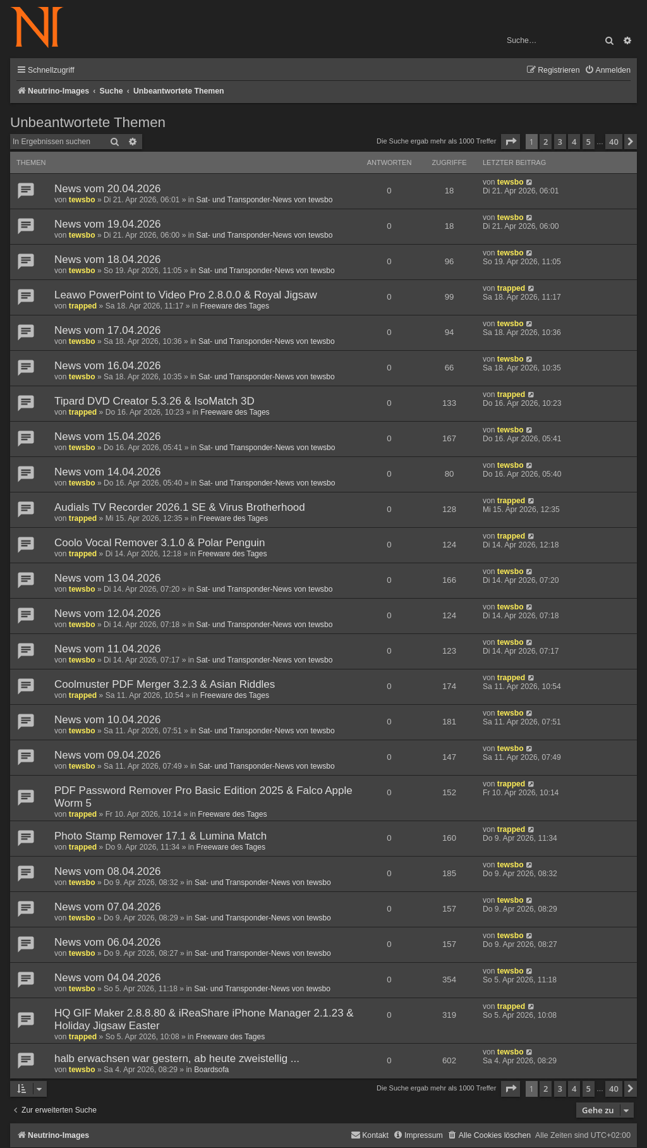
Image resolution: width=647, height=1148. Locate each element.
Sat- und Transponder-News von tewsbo (265, 199)
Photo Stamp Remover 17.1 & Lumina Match (160, 836)
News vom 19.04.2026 (107, 224)
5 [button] (588, 141)
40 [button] (614, 141)
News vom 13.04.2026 (107, 578)
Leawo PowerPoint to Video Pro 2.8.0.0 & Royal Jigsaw (185, 295)
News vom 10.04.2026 (107, 720)
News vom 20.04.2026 (107, 189)
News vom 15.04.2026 (107, 436)
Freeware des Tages (234, 306)
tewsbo (82, 199)
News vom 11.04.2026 (107, 649)
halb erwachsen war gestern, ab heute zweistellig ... (176, 1059)
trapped (83, 306)
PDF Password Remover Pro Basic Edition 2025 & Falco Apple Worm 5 (203, 797)
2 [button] (545, 141)
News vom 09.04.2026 (107, 755)
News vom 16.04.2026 (107, 366)
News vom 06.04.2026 (107, 942)
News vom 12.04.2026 (107, 614)
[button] (510, 141)
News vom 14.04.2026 (107, 472)
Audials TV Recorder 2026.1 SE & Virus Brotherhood (179, 507)
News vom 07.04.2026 (107, 907)
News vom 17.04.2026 (107, 330)
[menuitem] (607, 70)
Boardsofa (211, 1069)
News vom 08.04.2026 (107, 871)
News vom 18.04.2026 (107, 259)
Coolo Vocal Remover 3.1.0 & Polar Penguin (159, 543)
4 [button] (574, 141)
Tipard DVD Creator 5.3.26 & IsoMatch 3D (154, 401)
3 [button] (560, 141)
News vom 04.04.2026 (107, 978)
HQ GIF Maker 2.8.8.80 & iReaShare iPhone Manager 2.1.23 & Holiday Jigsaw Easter (204, 1019)
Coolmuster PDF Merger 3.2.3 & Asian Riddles (164, 684)
